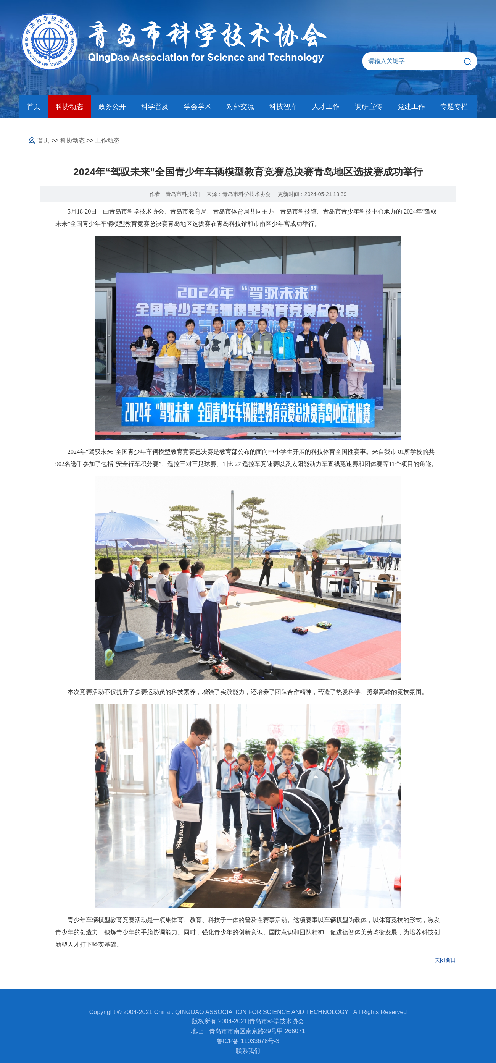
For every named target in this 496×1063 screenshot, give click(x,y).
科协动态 (69, 106)
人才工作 (326, 106)
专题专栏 (454, 106)
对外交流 (240, 106)
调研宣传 (368, 106)
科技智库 (283, 106)
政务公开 (112, 106)
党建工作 (411, 106)
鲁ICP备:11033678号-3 (248, 1041)
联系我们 (248, 1051)
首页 (33, 106)
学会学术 (197, 106)
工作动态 (107, 140)
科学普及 (155, 106)
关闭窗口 (445, 960)
